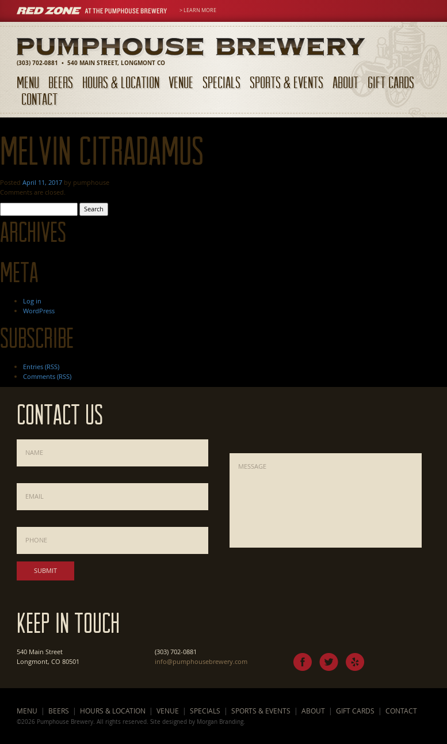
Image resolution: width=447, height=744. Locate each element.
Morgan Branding (220, 722)
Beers (60, 82)
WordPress (39, 310)
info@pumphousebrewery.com (201, 661)
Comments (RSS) (47, 376)
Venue (181, 82)
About (345, 82)
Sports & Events (286, 82)
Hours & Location (120, 82)
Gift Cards (391, 82)
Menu (28, 82)
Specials (221, 82)
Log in (32, 301)
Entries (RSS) (41, 366)
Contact (39, 98)
